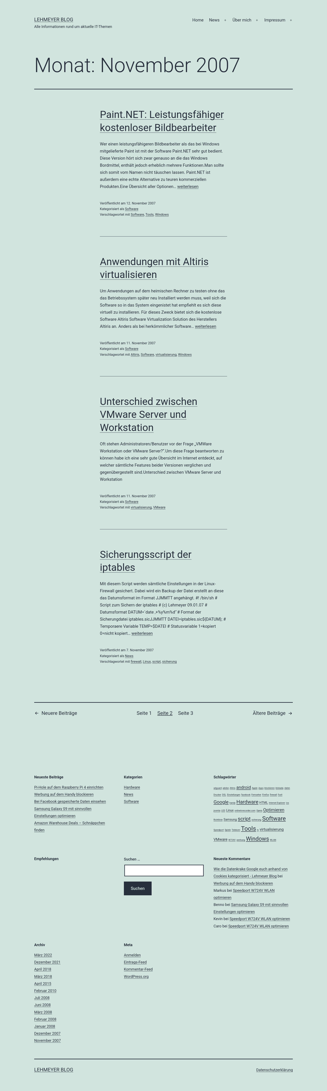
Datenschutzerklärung (274, 1070)
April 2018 (42, 969)
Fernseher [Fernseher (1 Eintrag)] (256, 794)
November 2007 (47, 1040)
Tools (150, 215)
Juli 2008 (42, 998)
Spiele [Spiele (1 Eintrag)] (228, 830)
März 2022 (43, 955)
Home (198, 20)
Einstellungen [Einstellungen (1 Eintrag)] (233, 794)
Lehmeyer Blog (53, 20)
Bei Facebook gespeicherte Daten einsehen (70, 801)
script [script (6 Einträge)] (244, 819)
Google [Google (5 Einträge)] (221, 802)
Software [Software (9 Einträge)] (274, 818)
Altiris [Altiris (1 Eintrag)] (232, 788)
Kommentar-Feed (138, 969)
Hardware (132, 787)
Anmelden (132, 955)
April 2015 (42, 983)
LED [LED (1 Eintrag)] (223, 810)
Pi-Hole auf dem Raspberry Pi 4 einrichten (68, 787)
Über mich (242, 20)
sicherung (169, 662)
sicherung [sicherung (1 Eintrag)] (256, 819)
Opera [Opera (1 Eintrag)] (259, 810)
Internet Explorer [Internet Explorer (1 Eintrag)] (277, 803)
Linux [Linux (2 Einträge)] (230, 810)
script (156, 662)
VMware (159, 507)
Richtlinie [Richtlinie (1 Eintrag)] (218, 819)
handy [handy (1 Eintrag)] (232, 803)
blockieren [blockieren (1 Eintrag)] (269, 788)
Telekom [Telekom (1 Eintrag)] (236, 830)
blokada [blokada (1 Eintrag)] (280, 788)
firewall (136, 662)
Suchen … (132, 859)
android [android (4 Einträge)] (243, 787)
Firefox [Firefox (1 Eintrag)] (265, 794)
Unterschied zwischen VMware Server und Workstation (148, 414)
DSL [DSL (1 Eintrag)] (224, 794)
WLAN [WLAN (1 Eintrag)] (273, 840)
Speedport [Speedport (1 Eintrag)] (219, 830)
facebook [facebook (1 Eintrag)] (245, 794)
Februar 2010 (45, 990)
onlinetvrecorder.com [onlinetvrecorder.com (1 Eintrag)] (245, 810)
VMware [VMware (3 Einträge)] (221, 839)
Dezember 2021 (47, 962)
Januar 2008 (44, 1026)
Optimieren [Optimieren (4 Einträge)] (273, 809)
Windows (162, 215)
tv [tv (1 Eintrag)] (258, 830)
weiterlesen (188, 186)
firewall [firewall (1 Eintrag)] (273, 794)
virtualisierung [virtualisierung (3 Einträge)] (272, 829)
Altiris (135, 355)
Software (131, 209)
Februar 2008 (45, 1019)
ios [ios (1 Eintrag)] (287, 803)
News (214, 20)
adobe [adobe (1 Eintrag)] (226, 788)
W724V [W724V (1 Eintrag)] (231, 840)
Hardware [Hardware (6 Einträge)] (247, 802)
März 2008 (43, 1012)
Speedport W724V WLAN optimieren (260, 919)
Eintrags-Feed (135, 962)
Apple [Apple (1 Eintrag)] (255, 788)
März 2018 (43, 976)
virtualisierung (166, 355)
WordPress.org (136, 976)
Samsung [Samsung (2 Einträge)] (230, 819)
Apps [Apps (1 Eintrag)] (260, 788)
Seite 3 (185, 713)
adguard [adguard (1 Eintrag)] (218, 788)
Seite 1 (144, 713)
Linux (147, 662)
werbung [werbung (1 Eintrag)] (240, 840)
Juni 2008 (42, 1005)
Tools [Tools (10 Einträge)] (248, 828)
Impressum (274, 20)
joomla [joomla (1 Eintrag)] (217, 810)
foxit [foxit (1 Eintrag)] (280, 794)
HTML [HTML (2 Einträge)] (263, 802)
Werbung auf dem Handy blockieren (64, 794)
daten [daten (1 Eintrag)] (287, 788)
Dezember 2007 (47, 1033)
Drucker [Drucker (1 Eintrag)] (217, 794)
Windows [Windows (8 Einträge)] (257, 838)
